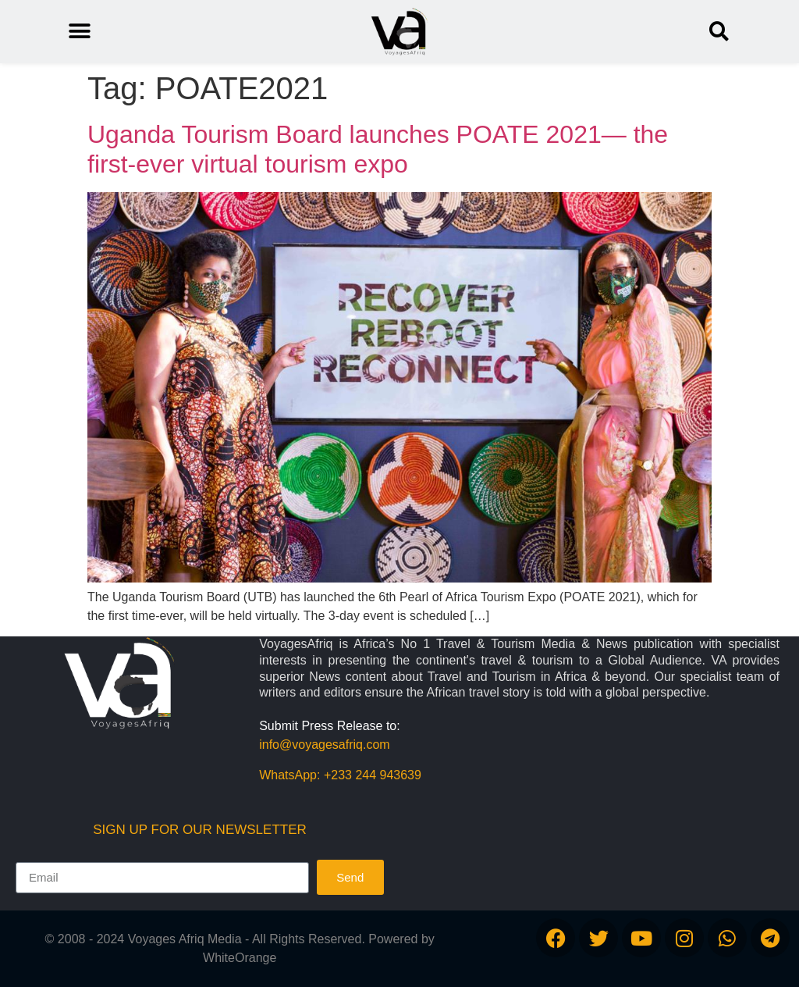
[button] (719, 31)
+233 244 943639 (372, 775)
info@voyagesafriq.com (324, 744)
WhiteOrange (239, 957)
